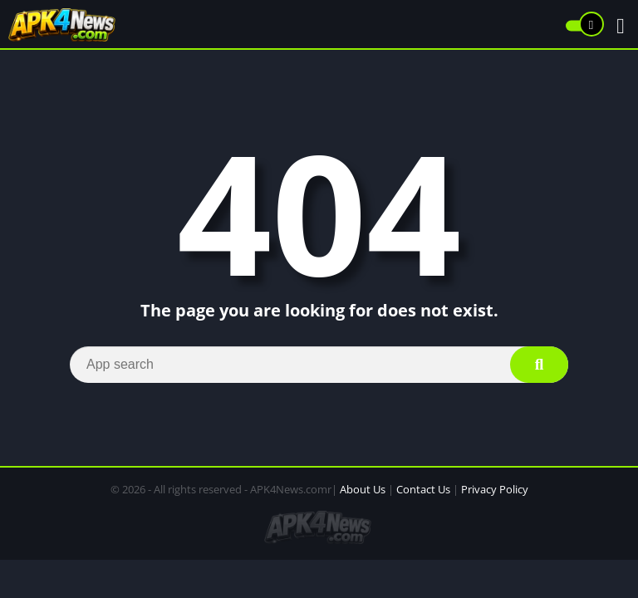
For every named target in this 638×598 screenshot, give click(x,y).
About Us (362, 489)
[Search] (319, 364)
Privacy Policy (494, 489)
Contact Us (423, 489)
